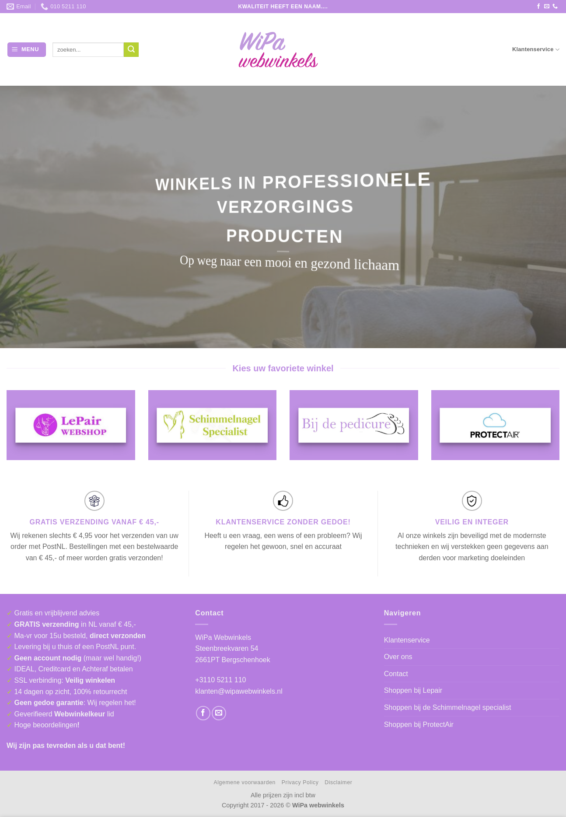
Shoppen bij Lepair (413, 690)
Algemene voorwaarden (245, 782)
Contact (396, 673)
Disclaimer (338, 782)
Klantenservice (535, 49)
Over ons (398, 656)
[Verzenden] (131, 49)
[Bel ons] (555, 6)
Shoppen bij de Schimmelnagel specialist (447, 707)
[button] (26, 49)
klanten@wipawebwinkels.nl (238, 691)
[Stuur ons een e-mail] (546, 6)
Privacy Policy (300, 782)
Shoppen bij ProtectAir (419, 724)
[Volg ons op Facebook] (538, 6)
